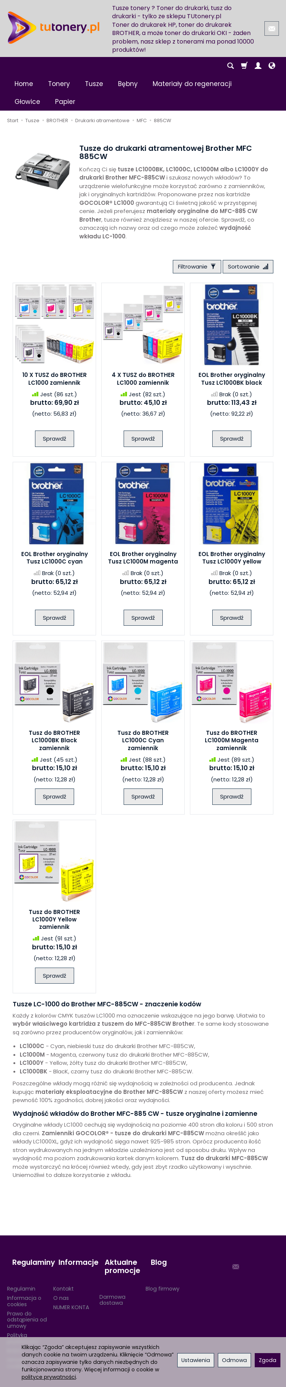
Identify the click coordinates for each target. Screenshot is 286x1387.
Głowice (27, 101)
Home (24, 83)
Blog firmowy (162, 1278)
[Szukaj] (230, 66)
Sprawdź (54, 441)
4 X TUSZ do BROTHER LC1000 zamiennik (143, 381)
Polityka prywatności (23, 1328)
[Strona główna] (53, 27)
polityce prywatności (49, 1377)
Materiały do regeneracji (192, 83)
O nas (61, 1287)
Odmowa (234, 1360)
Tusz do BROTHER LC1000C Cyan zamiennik (143, 743)
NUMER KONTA (71, 1297)
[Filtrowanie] (189, 268)
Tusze (94, 83)
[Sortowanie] (245, 268)
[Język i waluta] (272, 66)
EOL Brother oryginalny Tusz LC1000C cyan (54, 560)
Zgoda (267, 1360)
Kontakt (63, 1278)
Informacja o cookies (24, 1291)
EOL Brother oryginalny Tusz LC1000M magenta (143, 560)
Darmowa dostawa (112, 1289)
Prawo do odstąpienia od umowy (27, 1309)
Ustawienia (195, 1360)
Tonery (59, 83)
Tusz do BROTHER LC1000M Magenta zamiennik (231, 743)
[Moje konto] (258, 66)
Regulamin (21, 1278)
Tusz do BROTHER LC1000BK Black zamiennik (54, 743)
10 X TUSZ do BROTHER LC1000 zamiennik (54, 381)
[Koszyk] (244, 66)
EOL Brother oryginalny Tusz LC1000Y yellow (231, 560)
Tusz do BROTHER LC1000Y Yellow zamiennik (54, 922)
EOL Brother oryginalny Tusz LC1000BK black (231, 381)
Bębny (128, 83)
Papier (65, 101)
